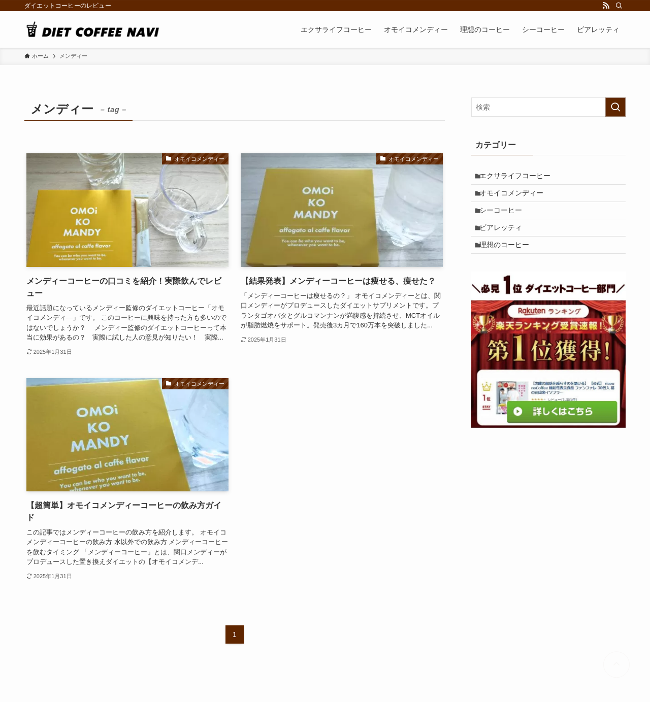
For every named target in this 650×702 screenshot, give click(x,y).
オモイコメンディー (516, 198)
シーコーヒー (505, 220)
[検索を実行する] (615, 107)
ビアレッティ (505, 241)
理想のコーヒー (509, 262)
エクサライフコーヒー (519, 178)
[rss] (605, 5)
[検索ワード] (548, 107)
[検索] (619, 5)
